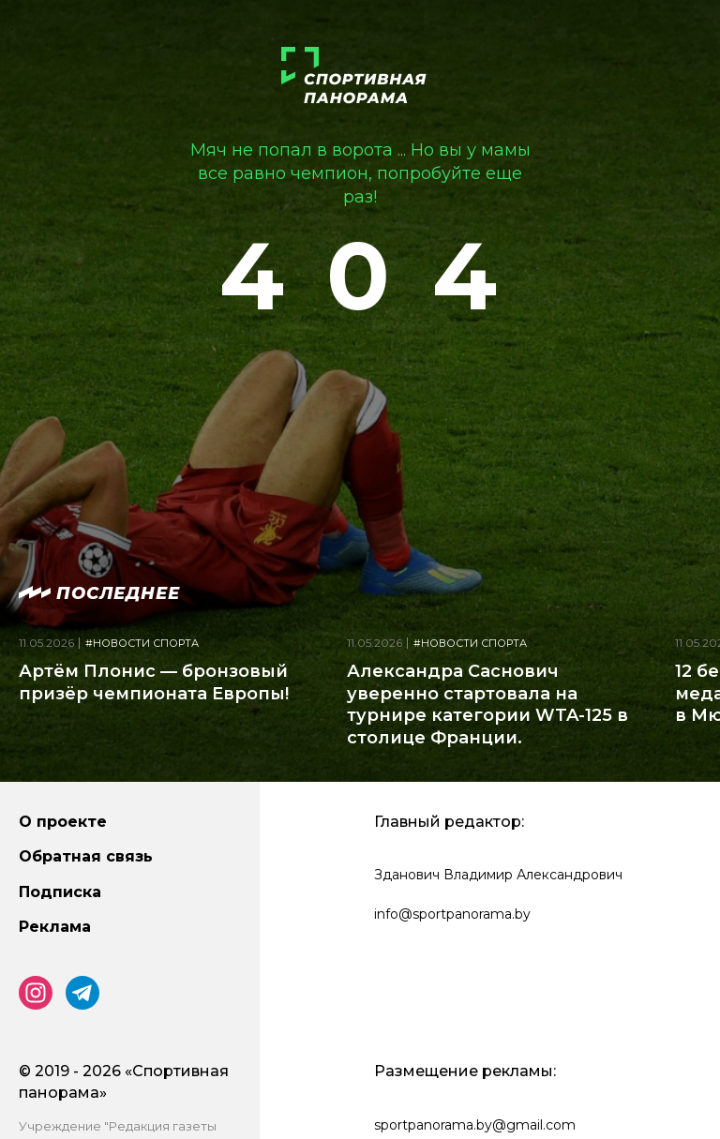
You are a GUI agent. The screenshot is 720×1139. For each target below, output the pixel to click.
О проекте (63, 822)
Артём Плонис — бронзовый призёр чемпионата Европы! (154, 682)
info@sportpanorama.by (452, 914)
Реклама (55, 927)
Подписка (60, 892)
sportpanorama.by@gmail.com (475, 1125)
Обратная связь (86, 856)
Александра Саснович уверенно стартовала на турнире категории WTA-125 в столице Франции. (487, 704)
